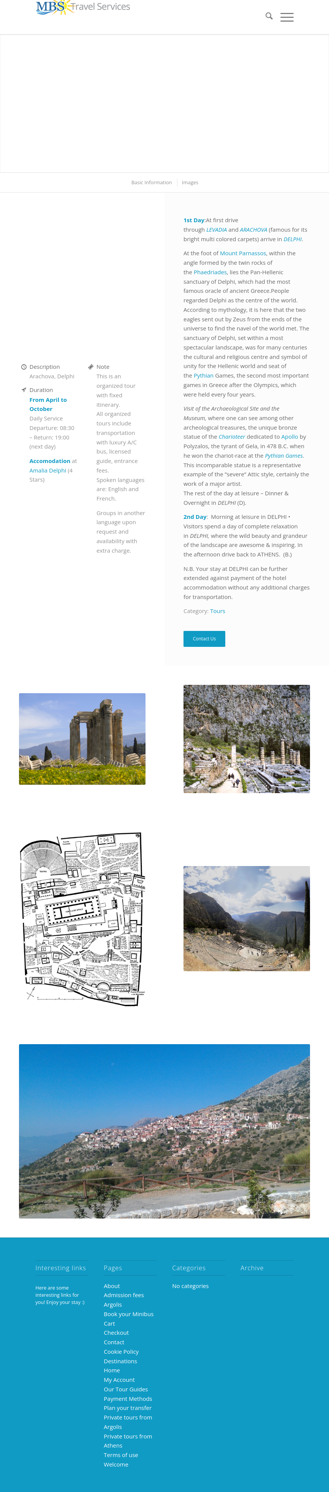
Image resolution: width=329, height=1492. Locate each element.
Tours (217, 611)
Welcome (116, 1464)
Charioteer (232, 436)
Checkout (116, 1332)
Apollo (290, 436)
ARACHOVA (254, 229)
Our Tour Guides (126, 1389)
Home (112, 1370)
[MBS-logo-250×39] (82, 17)
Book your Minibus (128, 1314)
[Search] (265, 17)
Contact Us (204, 638)
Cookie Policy (121, 1351)
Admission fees (124, 1295)
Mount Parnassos (243, 253)
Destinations (120, 1361)
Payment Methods (128, 1398)
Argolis (113, 1304)
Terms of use (121, 1455)
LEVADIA (217, 229)
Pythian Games (283, 455)
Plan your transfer (128, 1407)
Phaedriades (210, 272)
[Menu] (283, 17)
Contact (114, 1342)
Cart (109, 1323)
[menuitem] (265, 17)
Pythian (204, 375)
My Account (119, 1379)
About (112, 1286)
